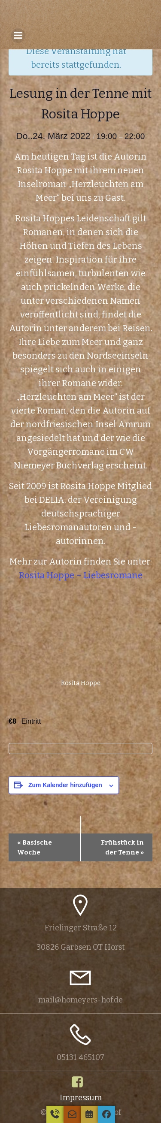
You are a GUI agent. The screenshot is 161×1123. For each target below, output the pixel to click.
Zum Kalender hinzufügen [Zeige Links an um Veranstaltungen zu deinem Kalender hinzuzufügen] (65, 785)
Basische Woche (34, 847)
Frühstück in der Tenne (122, 847)
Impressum (81, 1097)
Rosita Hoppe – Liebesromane (81, 575)
